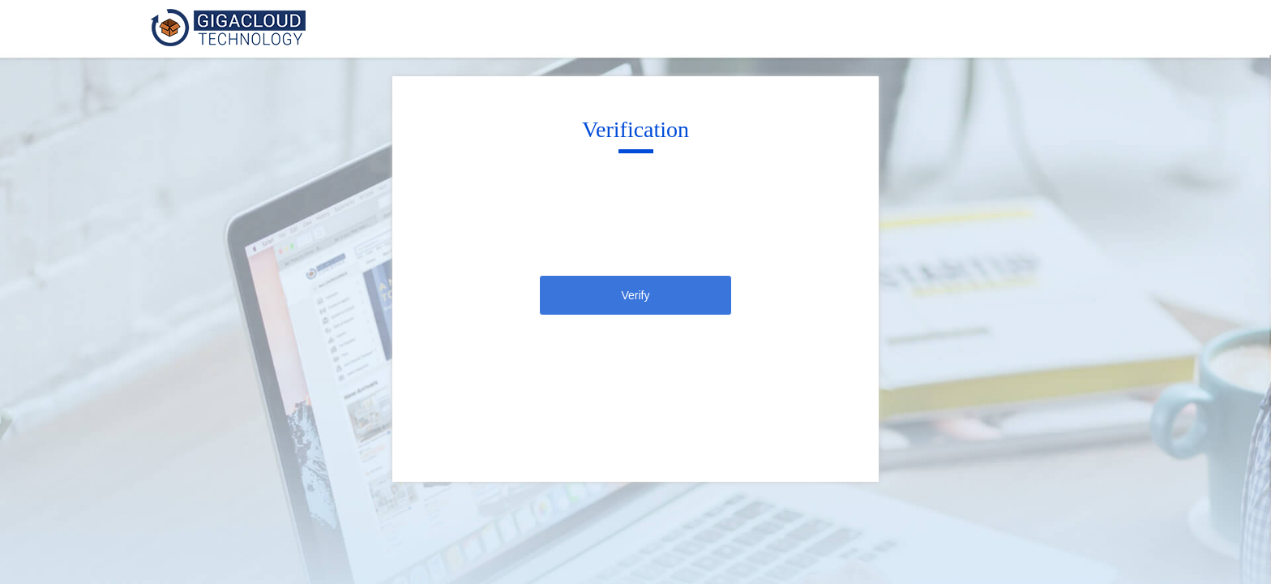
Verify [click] (635, 295)
